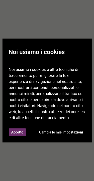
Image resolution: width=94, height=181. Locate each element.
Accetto (17, 132)
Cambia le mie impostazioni (61, 132)
